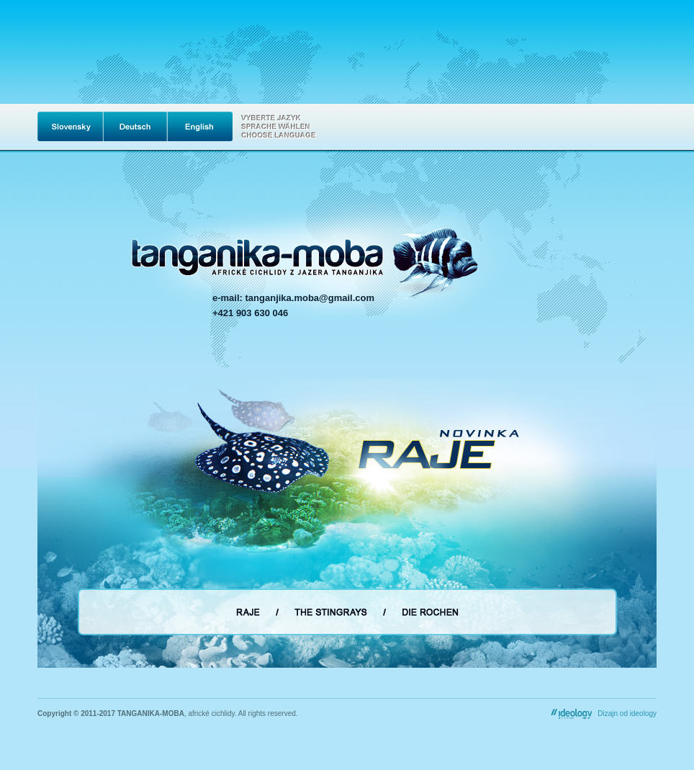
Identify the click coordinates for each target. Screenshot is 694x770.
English (200, 126)
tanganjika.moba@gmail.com (310, 297)
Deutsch (135, 126)
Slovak (70, 126)
